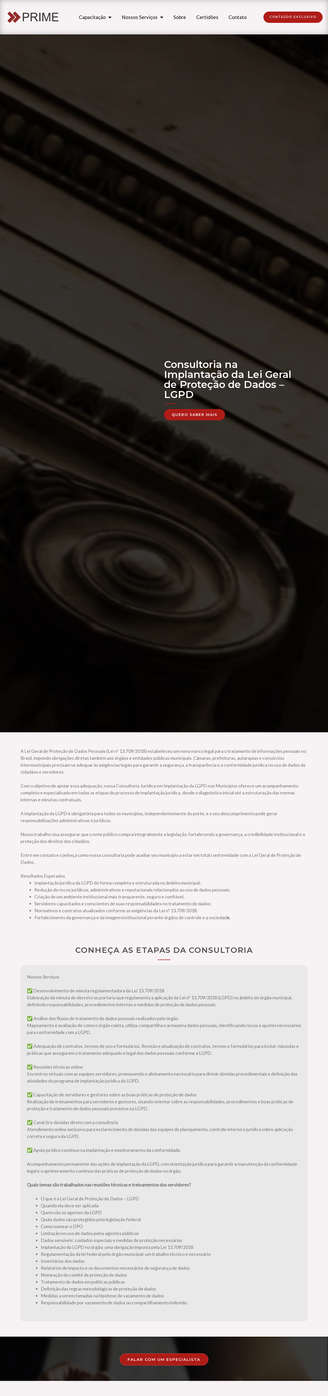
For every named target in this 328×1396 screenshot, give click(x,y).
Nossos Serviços (142, 19)
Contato (238, 18)
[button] (293, 18)
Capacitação (95, 19)
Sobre (179, 18)
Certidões (207, 18)
